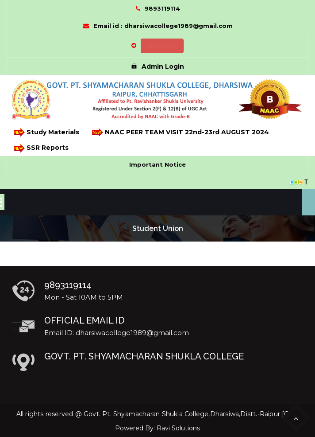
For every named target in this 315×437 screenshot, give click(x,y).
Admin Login (157, 66)
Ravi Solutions (178, 428)
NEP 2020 (162, 45)
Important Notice (157, 164)
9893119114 (162, 8)
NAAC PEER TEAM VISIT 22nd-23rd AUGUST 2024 (180, 132)
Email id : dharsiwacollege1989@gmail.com (163, 25)
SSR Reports (40, 148)
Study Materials (45, 132)
